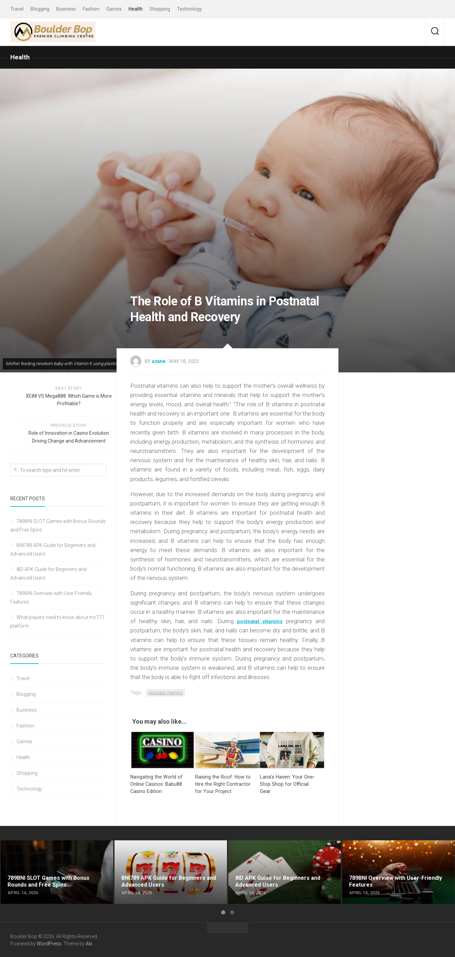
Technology (189, 9)
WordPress (49, 943)
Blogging (40, 9)
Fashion (91, 9)
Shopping (159, 9)
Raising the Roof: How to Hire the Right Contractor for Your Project (223, 783)
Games (114, 9)
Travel (17, 9)
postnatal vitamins (165, 692)
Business (66, 9)
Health (136, 9)
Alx (89, 943)
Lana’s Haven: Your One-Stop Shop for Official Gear (287, 783)
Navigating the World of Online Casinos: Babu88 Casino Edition (156, 783)
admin (159, 361)
